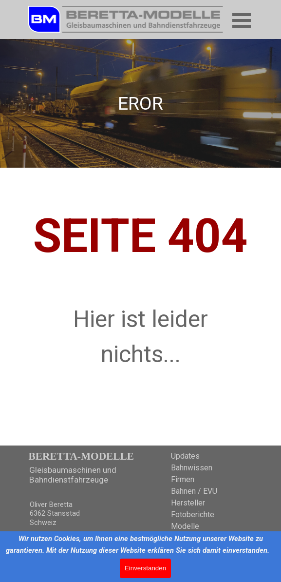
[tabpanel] (141, 103)
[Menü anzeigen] (241, 20)
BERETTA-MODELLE (81, 456)
